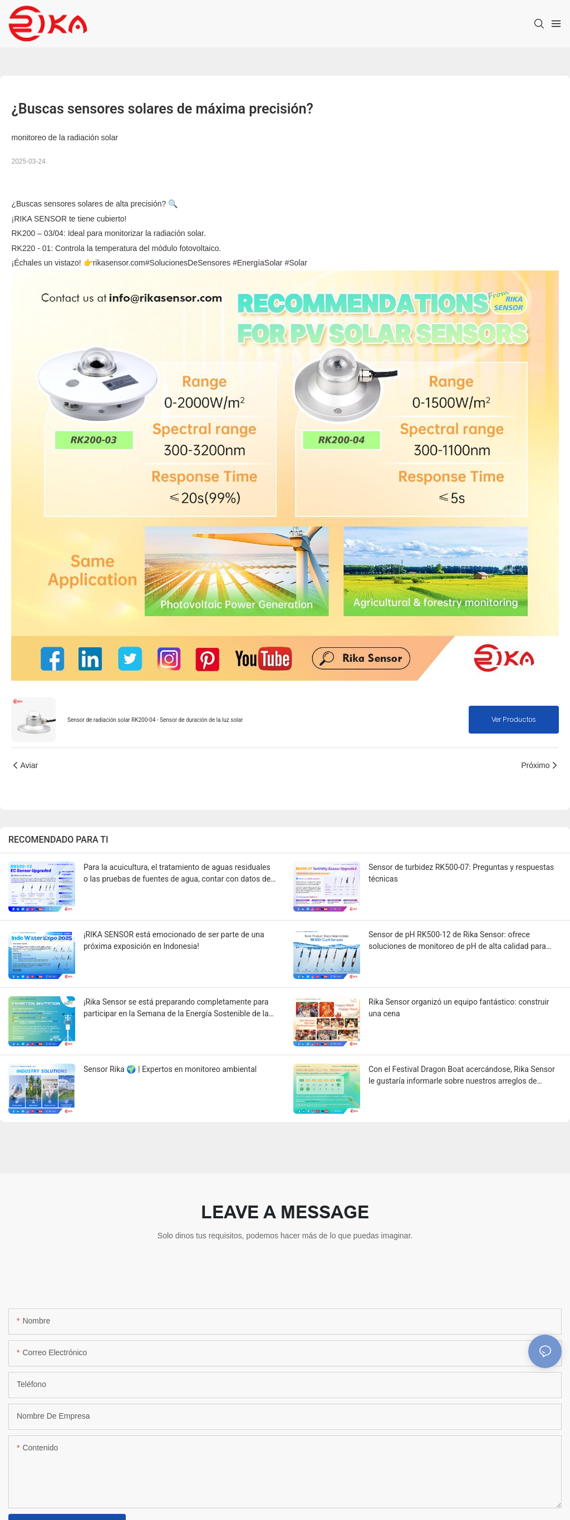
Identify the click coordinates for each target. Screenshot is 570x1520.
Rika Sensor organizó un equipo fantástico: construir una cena (458, 1007)
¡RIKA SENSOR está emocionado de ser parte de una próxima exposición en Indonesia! (173, 940)
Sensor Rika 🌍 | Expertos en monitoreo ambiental (170, 1069)
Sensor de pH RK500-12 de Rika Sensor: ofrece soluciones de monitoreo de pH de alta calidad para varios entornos (457, 941)
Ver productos (514, 719)
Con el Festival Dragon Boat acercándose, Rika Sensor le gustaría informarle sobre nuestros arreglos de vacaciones (461, 1076)
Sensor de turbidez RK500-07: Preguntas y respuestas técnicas (461, 873)
